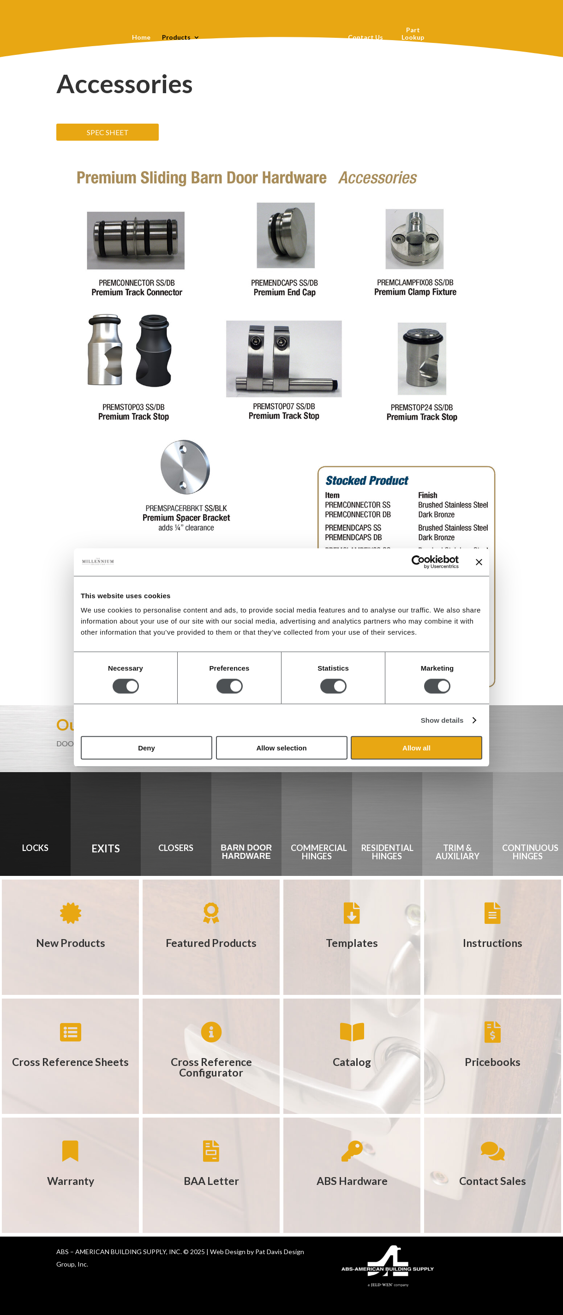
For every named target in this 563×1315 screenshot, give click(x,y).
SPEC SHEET (108, 132)
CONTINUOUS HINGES (530, 852)
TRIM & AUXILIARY (457, 852)
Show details (442, 720)
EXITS (105, 848)
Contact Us (365, 37)
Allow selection (281, 748)
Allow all (416, 748)
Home (141, 37)
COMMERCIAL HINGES (319, 852)
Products (176, 37)
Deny (146, 748)
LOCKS (35, 848)
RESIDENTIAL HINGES (387, 852)
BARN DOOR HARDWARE (246, 852)
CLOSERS (175, 848)
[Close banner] (479, 562)
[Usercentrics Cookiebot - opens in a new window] (418, 562)
